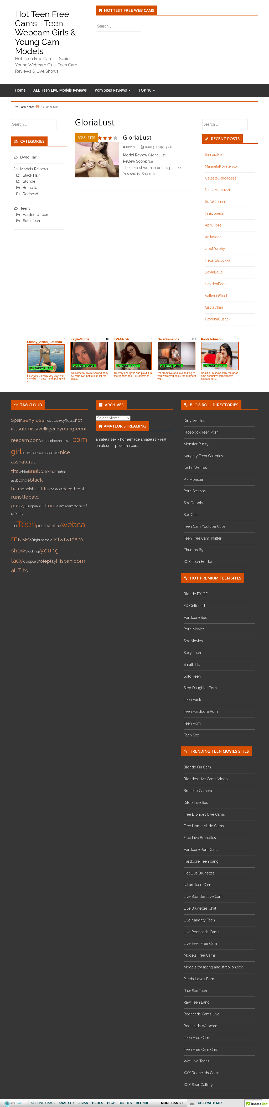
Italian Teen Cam (197, 885)
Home (20, 90)
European (32, 506)
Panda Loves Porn (199, 979)
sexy (60, 420)
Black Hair (31, 175)
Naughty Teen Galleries (203, 456)
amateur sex (106, 439)
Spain (16, 420)
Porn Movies (194, 629)
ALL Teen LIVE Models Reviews (60, 90)
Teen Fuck (192, 700)
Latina (55, 525)
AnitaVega (213, 237)
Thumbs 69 (193, 550)
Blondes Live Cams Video (206, 779)
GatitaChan (214, 307)
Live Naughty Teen (199, 920)
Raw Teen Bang (197, 1002)
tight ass (39, 540)
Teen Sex (191, 735)
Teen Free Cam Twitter (202, 538)
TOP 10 (146, 90)
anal (33, 471)
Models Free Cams (200, 955)
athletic (46, 441)
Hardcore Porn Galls (201, 849)
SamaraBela (215, 154)
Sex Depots (193, 503)
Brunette (86, 138)
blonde (23, 480)
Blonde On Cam (197, 767)
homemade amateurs (138, 439)
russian (67, 441)
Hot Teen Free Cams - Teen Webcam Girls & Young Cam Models (45, 32)
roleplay (47, 561)
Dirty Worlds (194, 421)
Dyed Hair (28, 157)
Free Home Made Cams (204, 826)
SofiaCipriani (215, 201)
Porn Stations (195, 491)
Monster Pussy (196, 444)
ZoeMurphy (215, 248)
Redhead (30, 194)
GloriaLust (137, 137)
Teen (26, 524)
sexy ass (33, 420)
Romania (55, 489)
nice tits (50, 420)
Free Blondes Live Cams (204, 814)
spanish (27, 489)
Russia (70, 420)
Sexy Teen (192, 653)
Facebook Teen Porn (201, 432)
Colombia (49, 471)
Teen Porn (192, 723)
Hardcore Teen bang (201, 861)
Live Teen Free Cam (200, 943)
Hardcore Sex (195, 617)
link (264, 1025)
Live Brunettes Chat (200, 908)
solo (49, 540)
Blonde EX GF (196, 594)
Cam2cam (65, 506)
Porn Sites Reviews (113, 90)
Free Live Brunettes (200, 838)
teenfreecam (34, 452)
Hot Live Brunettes (199, 873)
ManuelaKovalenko (221, 166)
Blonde (29, 181)
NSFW (25, 539)
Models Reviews (34, 169)
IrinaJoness (214, 213)
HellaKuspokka (217, 260)
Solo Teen (31, 221)
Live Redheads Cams (201, 932)
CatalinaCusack (217, 319)
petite (41, 489)
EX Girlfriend (194, 606)
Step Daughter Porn (200, 688)
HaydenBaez (215, 284)
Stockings (32, 551)
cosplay (30, 561)
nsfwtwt (61, 539)
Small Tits (192, 664)
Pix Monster (193, 479)
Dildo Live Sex (196, 802)
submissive (31, 429)
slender (53, 452)
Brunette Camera (198, 791)
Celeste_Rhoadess (220, 178)
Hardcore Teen (35, 215)
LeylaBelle (214, 272)
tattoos (48, 506)
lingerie (51, 428)
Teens (25, 208)
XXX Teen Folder (198, 562)
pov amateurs (126, 446)
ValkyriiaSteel (216, 296)
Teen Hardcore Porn (201, 711)
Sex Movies (193, 641)
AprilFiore (213, 225)
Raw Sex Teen (195, 991)
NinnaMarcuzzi (217, 190)
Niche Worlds (195, 468)
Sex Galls (191, 515)
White (23, 472)
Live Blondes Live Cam (203, 896)
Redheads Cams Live (201, 1014)
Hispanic (66, 561)
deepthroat (73, 489)
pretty (42, 525)
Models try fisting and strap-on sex (213, 967)
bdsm (56, 441)
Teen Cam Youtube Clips (205, 526)
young (66, 429)
